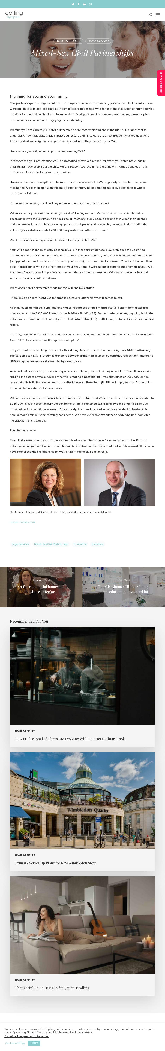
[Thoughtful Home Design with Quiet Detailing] (82, 936)
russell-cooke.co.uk (22, 522)
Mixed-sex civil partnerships (51, 544)
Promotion (80, 544)
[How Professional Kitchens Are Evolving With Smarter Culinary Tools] (82, 687)
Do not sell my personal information (26, 1036)
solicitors (97, 544)
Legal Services (20, 544)
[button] (158, 14)
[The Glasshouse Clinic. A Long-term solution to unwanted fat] (123, 587)
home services (98, 41)
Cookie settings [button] (15, 1043)
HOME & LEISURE (68, 41)
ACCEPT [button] (34, 1043)
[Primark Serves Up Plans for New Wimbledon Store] (82, 811)
